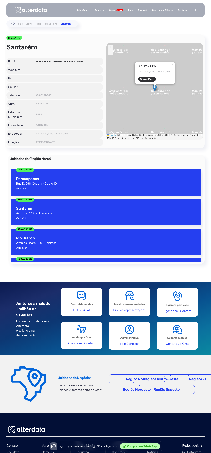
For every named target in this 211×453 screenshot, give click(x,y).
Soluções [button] (83, 10)
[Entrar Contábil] (38, 407)
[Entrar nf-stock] (93, 407)
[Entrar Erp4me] (74, 407)
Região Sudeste (137, 298)
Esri (88, 131)
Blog (130, 10)
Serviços (82, 359)
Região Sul (137, 277)
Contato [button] (184, 10)
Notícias (152, 353)
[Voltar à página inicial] (30, 10)
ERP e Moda (86, 346)
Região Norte (14, 38)
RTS (149, 388)
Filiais (150, 359)
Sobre (151, 346)
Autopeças (49, 375)
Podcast (142, 10)
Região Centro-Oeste (137, 266)
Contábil (12, 346)
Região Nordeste (137, 287)
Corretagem (120, 353)
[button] (104, 87)
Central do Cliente (162, 10)
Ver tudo (12, 388)
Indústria (83, 353)
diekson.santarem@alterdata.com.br (44, 61)
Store (112, 10)
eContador (13, 381)
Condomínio (120, 365)
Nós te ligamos (105, 446)
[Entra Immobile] (56, 407)
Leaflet (78, 131)
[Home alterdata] (26, 330)
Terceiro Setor (86, 372)
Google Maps (96, 78)
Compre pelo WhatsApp (140, 446)
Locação (118, 359)
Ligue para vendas (74, 446)
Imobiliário (120, 346)
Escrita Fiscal (15, 375)
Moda (81, 365)
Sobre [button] (99, 10)
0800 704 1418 (192, 397)
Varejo (46, 346)
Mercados (48, 381)
